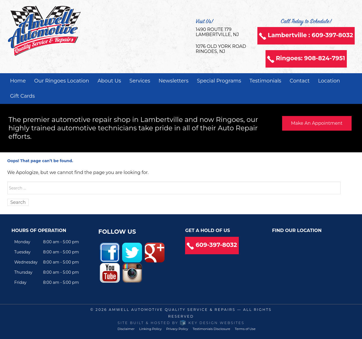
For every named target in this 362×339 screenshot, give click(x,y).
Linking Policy (150, 329)
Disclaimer (126, 329)
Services (139, 81)
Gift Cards (22, 96)
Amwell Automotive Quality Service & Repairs (172, 309)
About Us (109, 81)
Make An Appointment (317, 123)
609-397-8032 (216, 244)
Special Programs (219, 81)
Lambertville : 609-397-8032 (310, 35)
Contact (300, 81)
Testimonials (265, 81)
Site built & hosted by (181, 323)
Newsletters (173, 81)
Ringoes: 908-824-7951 (310, 58)
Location (329, 81)
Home (18, 81)
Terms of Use (245, 329)
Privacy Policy (177, 329)
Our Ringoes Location (61, 81)
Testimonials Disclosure (211, 329)
